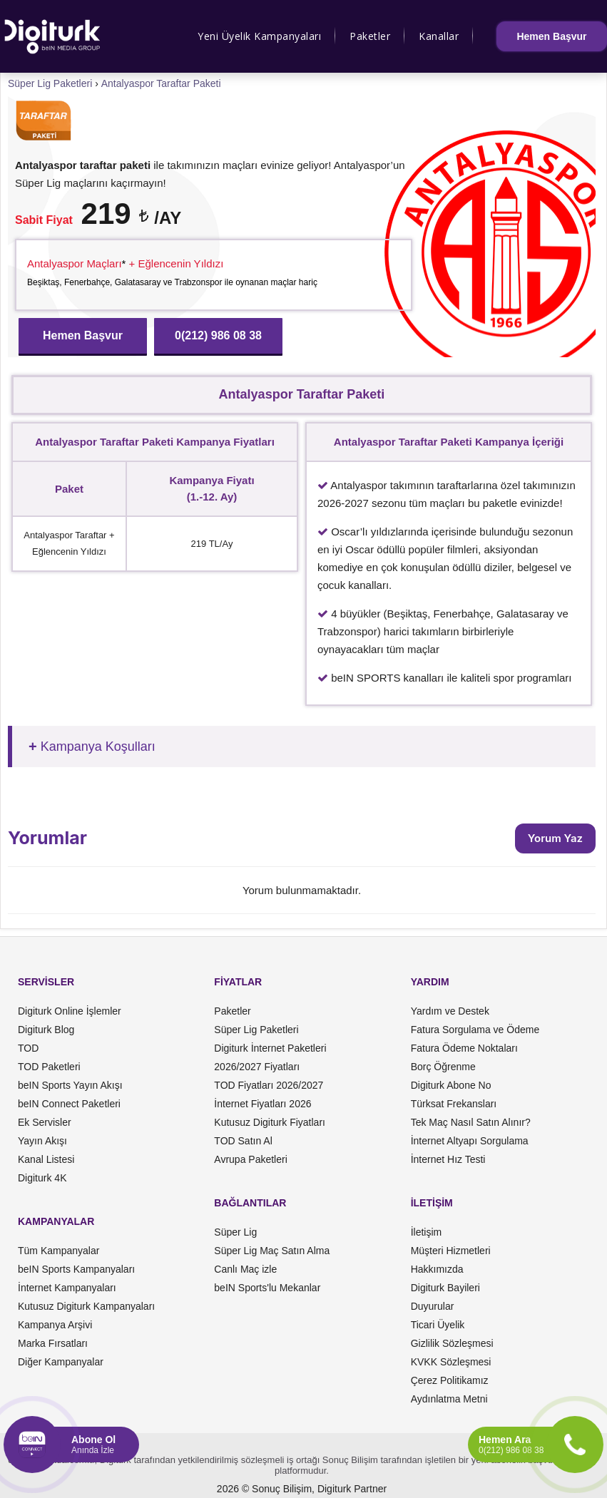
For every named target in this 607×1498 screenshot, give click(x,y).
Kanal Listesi (46, 1159)
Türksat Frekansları (454, 1103)
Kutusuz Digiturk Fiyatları (269, 1122)
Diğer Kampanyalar (60, 1362)
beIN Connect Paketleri (69, 1103)
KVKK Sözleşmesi (451, 1362)
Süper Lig (235, 1232)
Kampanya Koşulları (98, 746)
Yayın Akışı (42, 1140)
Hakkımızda (437, 1269)
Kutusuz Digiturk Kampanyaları (86, 1306)
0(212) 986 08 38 (218, 335)
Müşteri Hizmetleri (451, 1250)
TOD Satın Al (243, 1140)
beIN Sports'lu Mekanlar (267, 1287)
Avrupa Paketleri (250, 1159)
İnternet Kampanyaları (67, 1287)
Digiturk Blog (46, 1029)
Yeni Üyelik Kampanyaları (259, 36)
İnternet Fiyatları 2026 (262, 1103)
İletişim (426, 1232)
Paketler (370, 36)
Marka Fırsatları (53, 1343)
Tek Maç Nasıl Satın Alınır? (471, 1122)
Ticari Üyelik (438, 1324)
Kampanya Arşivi (55, 1324)
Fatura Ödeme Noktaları (464, 1048)
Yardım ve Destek (450, 1011)
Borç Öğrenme (443, 1066)
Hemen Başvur (551, 36)
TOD (28, 1048)
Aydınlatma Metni (449, 1399)
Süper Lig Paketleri (256, 1029)
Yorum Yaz (555, 838)
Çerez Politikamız (450, 1380)
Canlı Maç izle (245, 1269)
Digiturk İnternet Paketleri (270, 1048)
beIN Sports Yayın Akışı (70, 1085)
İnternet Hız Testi (448, 1159)
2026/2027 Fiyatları (257, 1066)
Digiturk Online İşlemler (69, 1011)
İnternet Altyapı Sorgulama (470, 1140)
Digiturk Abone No (451, 1085)
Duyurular (432, 1306)
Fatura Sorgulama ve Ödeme (475, 1029)
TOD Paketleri (49, 1066)
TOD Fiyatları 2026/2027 (268, 1085)
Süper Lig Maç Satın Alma (272, 1250)
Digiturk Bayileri (445, 1287)
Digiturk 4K (42, 1178)
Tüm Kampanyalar (58, 1250)
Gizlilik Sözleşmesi (452, 1343)
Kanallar (439, 36)
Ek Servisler (44, 1122)
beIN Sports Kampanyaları (76, 1269)
